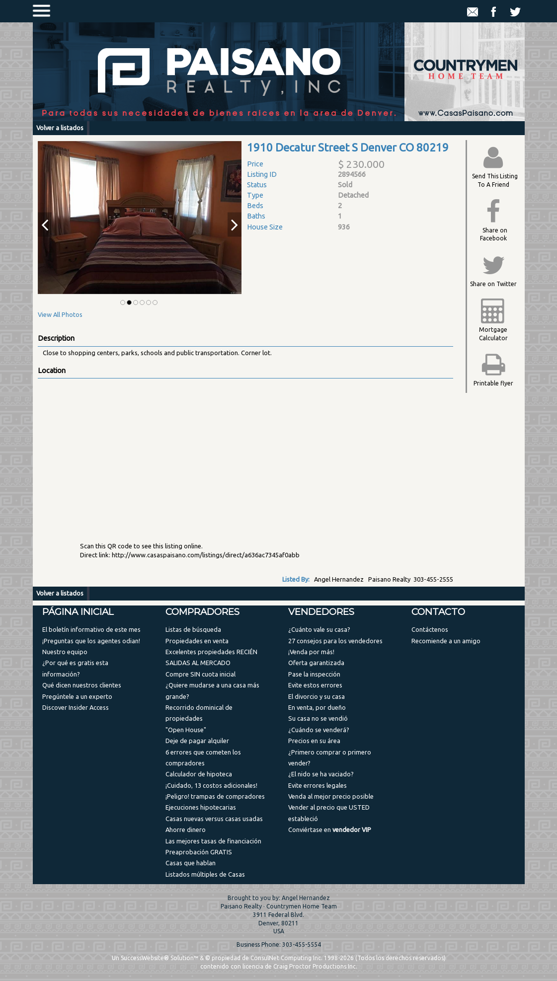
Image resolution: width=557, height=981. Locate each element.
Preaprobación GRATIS (198, 851)
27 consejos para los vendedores (335, 640)
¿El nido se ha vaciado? (321, 773)
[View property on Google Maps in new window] (243, 453)
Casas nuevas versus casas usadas (214, 818)
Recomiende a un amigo (445, 640)
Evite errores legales (317, 785)
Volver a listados (59, 127)
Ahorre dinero (185, 829)
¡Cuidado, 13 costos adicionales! (211, 785)
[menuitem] (94, 628)
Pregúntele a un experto (77, 696)
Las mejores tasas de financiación (213, 840)
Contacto (438, 611)
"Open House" (185, 729)
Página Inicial (78, 611)
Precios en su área (314, 740)
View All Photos (60, 314)
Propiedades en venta (197, 640)
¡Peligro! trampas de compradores (215, 796)
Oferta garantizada (316, 662)
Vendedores (321, 611)
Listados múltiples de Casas (205, 874)
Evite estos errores (315, 684)
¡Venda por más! (311, 651)
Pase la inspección (314, 674)
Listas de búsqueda (193, 629)
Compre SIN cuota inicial (200, 674)
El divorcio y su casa (316, 696)
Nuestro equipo (64, 651)
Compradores (202, 611)
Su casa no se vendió (318, 718)
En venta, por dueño (317, 707)
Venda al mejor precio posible (331, 796)
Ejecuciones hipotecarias (200, 807)
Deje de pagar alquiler (197, 740)
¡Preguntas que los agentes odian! (91, 640)
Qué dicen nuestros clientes (81, 684)
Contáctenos (429, 629)
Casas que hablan (190, 862)
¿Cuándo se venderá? (318, 729)
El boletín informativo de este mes (91, 629)
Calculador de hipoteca (198, 773)
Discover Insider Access (75, 707)
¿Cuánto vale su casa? (319, 629)
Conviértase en (329, 829)
